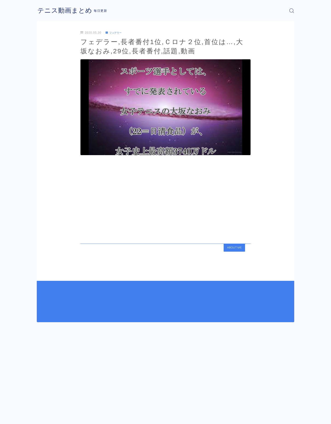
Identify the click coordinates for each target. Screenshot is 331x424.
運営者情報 (44, 417)
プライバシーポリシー (75, 417)
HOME (42, 403)
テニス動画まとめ (66, 10)
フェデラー (115, 32)
